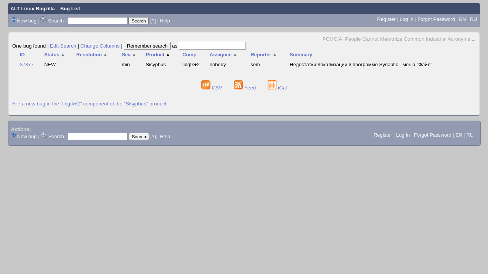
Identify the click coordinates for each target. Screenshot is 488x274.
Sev (129, 54)
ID (22, 54)
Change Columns (100, 46)
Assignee (224, 54)
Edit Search (63, 46)
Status (54, 54)
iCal (277, 88)
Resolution (92, 54)
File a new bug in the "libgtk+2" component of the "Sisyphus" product (89, 104)
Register (386, 19)
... (474, 39)
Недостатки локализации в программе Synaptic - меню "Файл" (361, 64)
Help (165, 21)
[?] (153, 21)
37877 (27, 64)
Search (56, 21)
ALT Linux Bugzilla (33, 8)
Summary (301, 54)
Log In (406, 19)
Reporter (263, 54)
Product (158, 54)
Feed (245, 88)
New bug (27, 21)
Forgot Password (436, 19)
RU (473, 19)
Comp (190, 54)
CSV (212, 88)
